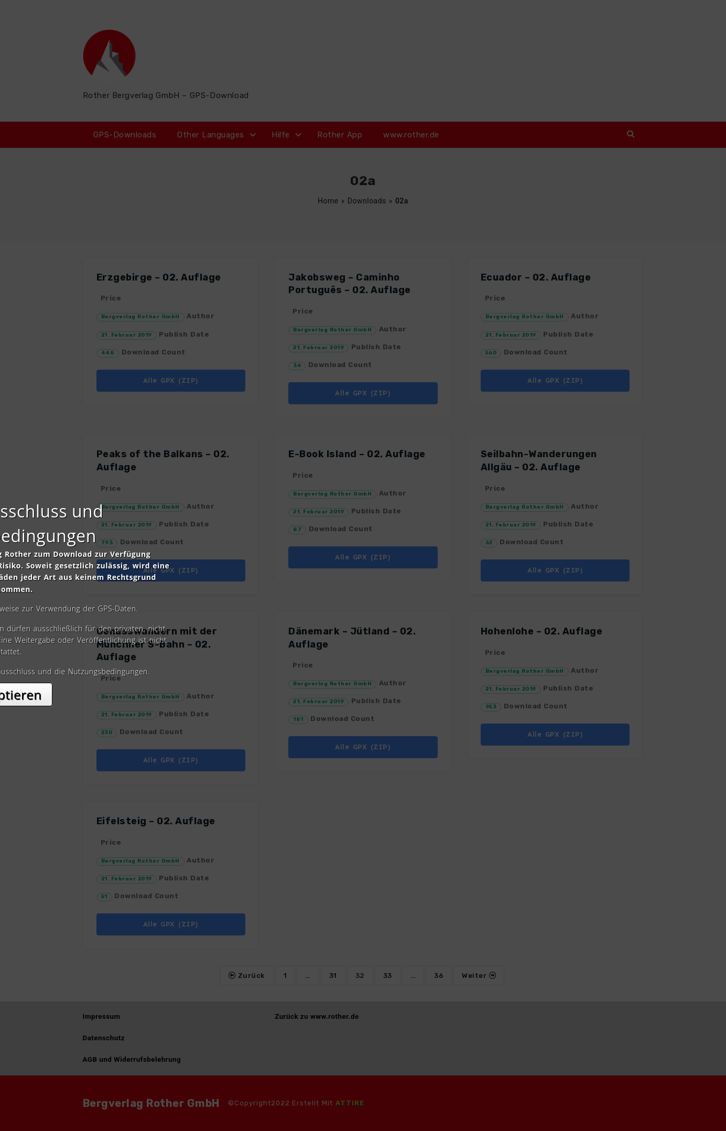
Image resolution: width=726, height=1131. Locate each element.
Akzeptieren (363, 658)
